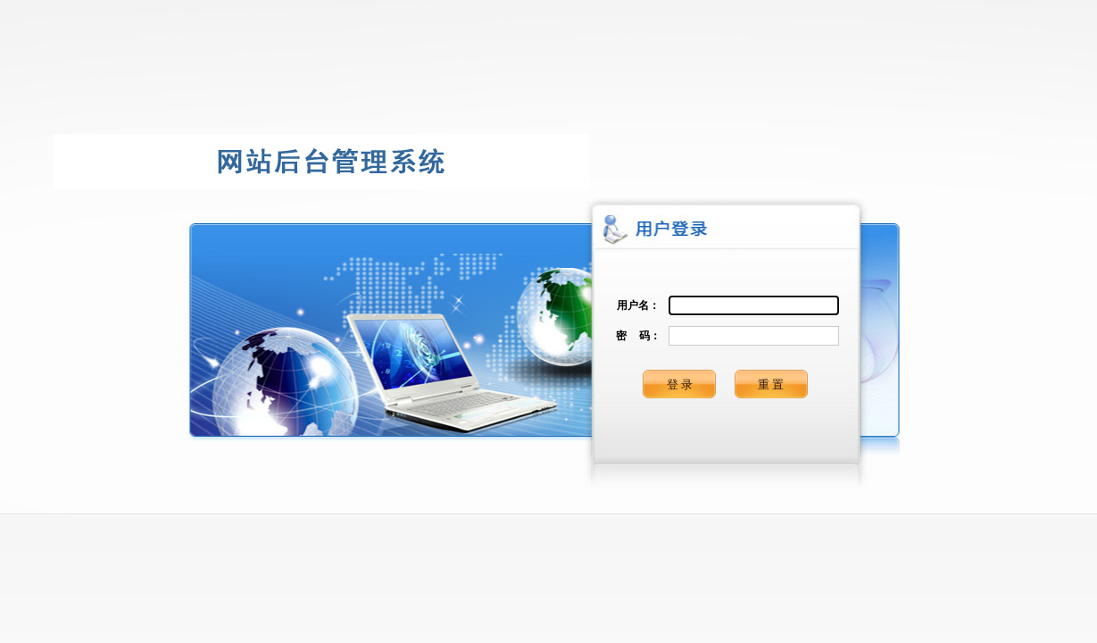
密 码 (632, 336)
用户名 (633, 305)
